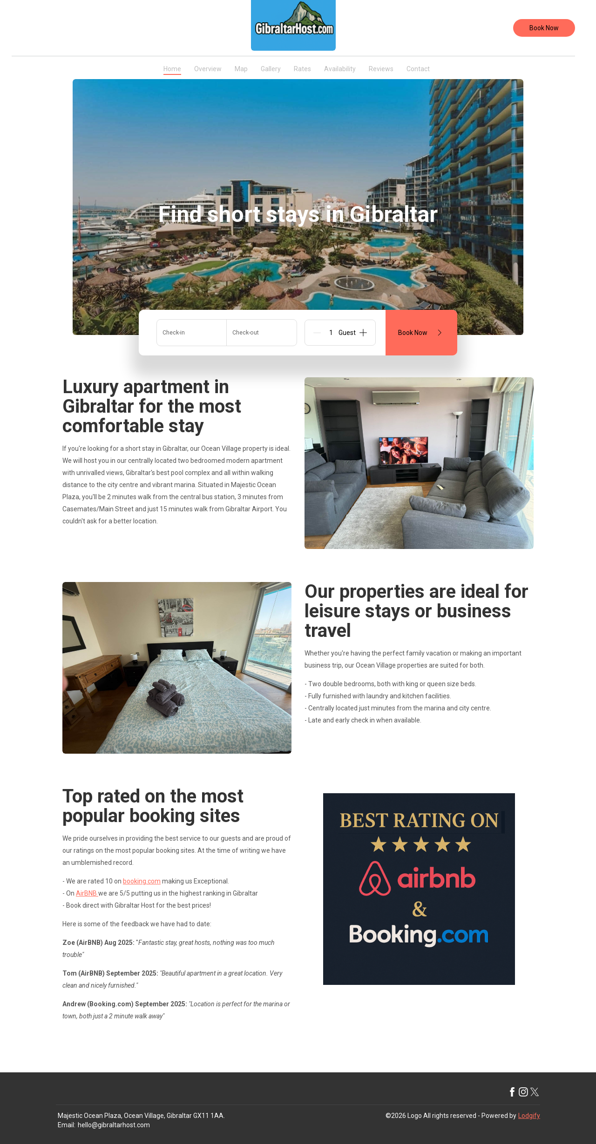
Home (172, 69)
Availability (340, 69)
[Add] (363, 332)
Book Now (544, 28)
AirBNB (87, 893)
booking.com (142, 881)
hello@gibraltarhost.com (114, 1125)
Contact (418, 69)
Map (241, 69)
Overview (208, 69)
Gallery (271, 69)
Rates (302, 69)
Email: (66, 1125)
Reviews (381, 69)
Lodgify (529, 1115)
